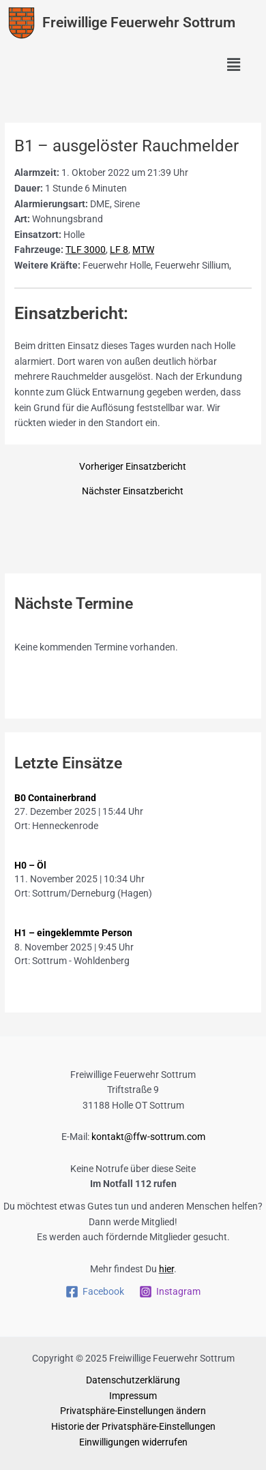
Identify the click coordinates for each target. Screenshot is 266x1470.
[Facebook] (94, 1291)
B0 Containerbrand (55, 797)
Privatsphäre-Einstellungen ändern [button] (133, 1410)
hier (166, 1268)
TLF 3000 (85, 249)
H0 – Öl (30, 865)
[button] (234, 65)
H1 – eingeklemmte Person (73, 932)
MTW (143, 249)
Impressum (133, 1395)
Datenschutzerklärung (133, 1380)
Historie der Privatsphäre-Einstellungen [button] (133, 1426)
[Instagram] (170, 1291)
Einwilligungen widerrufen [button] (133, 1442)
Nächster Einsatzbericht (132, 491)
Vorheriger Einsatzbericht (132, 467)
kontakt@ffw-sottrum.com (148, 1136)
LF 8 (119, 249)
